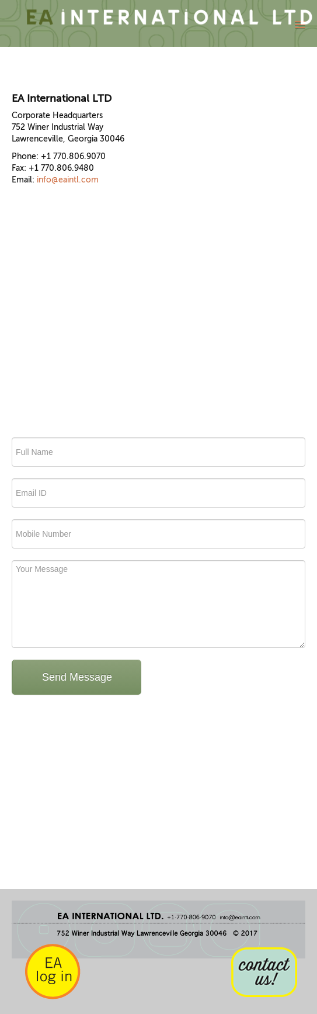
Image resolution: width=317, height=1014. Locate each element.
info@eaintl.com (68, 179)
